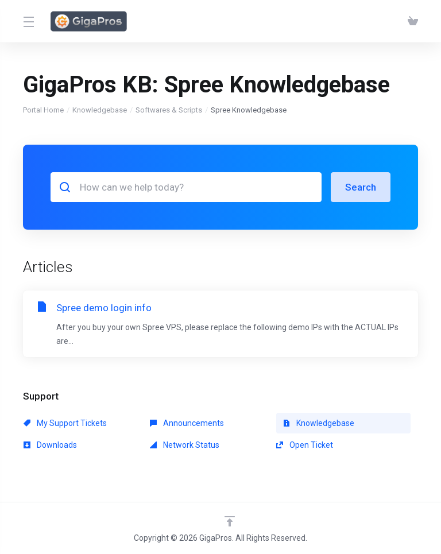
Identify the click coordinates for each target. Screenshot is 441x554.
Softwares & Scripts (169, 110)
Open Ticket (304, 445)
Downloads (50, 445)
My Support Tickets (65, 423)
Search (360, 187)
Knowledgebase (99, 110)
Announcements (187, 423)
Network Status (184, 445)
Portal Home (43, 110)
